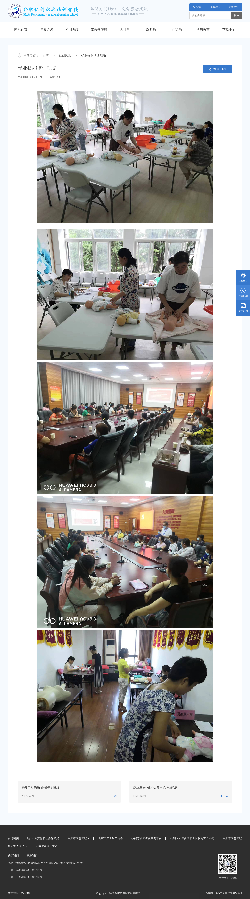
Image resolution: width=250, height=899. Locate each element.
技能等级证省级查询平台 (146, 838)
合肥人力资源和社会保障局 (42, 838)
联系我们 (198, 6)
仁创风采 (65, 55)
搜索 (236, 15)
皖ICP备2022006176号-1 (229, 893)
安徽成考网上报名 (47, 846)
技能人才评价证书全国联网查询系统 (192, 838)
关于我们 (13, 855)
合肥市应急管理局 (78, 838)
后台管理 (233, 6)
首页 (46, 55)
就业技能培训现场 (93, 55)
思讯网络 (26, 893)
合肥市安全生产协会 (110, 838)
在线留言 (216, 6)
